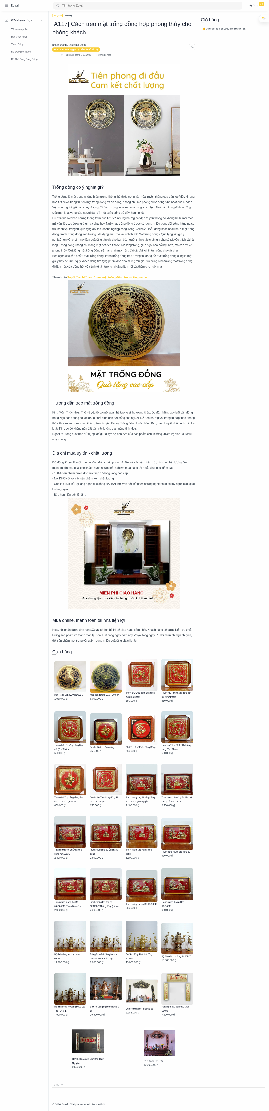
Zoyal (15, 5)
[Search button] (57, 6)
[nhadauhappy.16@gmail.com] (69, 44)
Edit (102, 1104)
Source (95, 1104)
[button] (252, 5)
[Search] (147, 6)
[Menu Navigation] (6, 5)
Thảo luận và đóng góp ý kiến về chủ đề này (76, 49)
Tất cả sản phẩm (19, 29)
